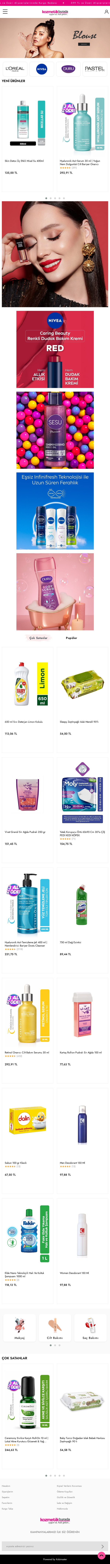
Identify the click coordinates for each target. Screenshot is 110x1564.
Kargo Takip (7, 1508)
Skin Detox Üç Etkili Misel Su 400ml (24, 160)
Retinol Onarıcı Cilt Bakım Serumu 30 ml (27, 1052)
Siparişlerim (7, 1491)
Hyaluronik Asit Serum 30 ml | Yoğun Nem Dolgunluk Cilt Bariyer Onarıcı (80, 162)
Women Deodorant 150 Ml (74, 1273)
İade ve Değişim (64, 1503)
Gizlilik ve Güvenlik (66, 1497)
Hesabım (6, 1486)
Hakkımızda (62, 1508)
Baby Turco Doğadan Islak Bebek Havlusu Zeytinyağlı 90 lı (82, 1440)
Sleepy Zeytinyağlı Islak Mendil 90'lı (79, 721)
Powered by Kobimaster (55, 1559)
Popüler (71, 638)
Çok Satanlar (38, 638)
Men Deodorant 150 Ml (72, 1162)
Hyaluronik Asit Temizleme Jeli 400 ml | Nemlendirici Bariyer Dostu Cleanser (26, 944)
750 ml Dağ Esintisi (70, 942)
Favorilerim (7, 1503)
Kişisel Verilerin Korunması (69, 1486)
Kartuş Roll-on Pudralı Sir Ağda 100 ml (81, 1052)
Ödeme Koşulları (65, 1491)
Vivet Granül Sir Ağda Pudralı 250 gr (25, 832)
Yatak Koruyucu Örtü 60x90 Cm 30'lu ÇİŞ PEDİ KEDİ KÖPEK (82, 833)
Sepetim (5, 1497)
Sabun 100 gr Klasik (16, 1162)
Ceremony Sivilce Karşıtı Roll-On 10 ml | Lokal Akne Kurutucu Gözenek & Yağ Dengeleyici (26, 1440)
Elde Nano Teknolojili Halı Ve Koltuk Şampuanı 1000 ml (24, 1274)
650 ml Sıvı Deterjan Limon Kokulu (24, 721)
